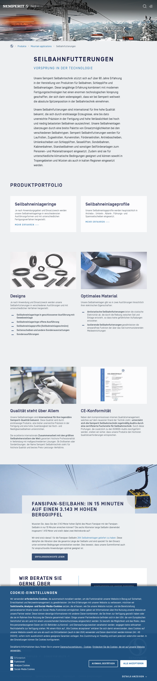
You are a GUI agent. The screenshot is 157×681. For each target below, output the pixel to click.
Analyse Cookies (22, 665)
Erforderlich (19, 658)
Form (35, 6)
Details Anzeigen (133, 676)
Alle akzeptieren (133, 663)
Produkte (22, 46)
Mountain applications (41, 46)
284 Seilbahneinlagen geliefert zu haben (96, 542)
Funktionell (19, 661)
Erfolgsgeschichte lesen (50, 561)
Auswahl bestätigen (103, 663)
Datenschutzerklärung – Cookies (75, 647)
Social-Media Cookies (24, 669)
